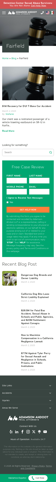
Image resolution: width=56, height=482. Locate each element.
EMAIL (33, 187)
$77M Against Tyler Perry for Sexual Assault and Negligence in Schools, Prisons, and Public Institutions (35, 360)
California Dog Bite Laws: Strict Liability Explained (35, 295)
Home (5, 58)
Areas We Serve (10, 408)
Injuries (5, 400)
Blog (13, 58)
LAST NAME (36, 176)
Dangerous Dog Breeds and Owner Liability (36, 276)
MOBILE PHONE (16, 187)
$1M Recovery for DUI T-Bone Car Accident (26, 106)
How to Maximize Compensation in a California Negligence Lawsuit (37, 338)
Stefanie (10, 114)
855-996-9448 (42, 12)
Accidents (7, 393)
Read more (8, 130)
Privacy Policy (38, 466)
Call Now (40, 478)
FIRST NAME (14, 176)
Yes (11, 202)
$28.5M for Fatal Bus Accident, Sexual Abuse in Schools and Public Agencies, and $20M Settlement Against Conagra (37, 317)
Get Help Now (38, 5)
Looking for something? (15, 145)
